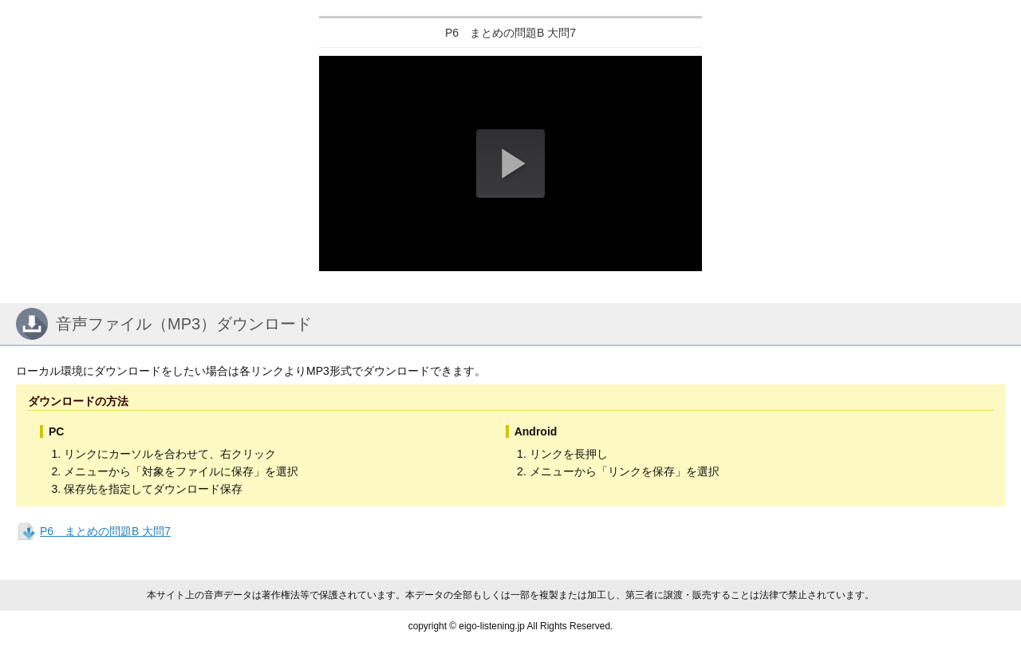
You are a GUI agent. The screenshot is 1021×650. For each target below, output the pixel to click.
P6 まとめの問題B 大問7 (105, 531)
